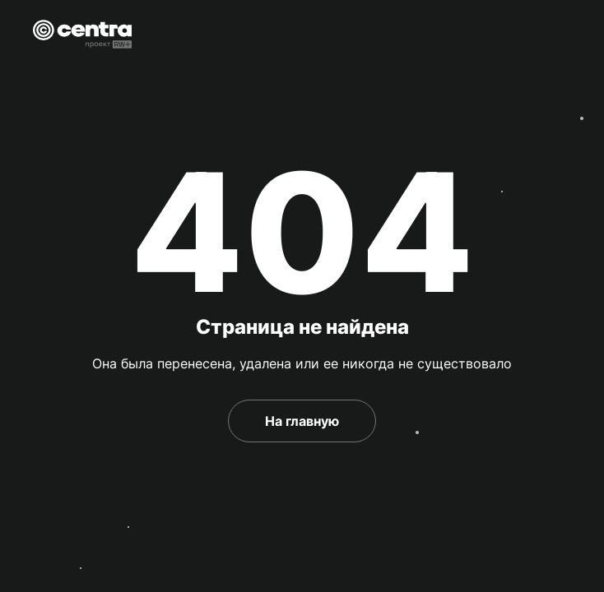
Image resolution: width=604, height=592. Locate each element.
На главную (302, 421)
